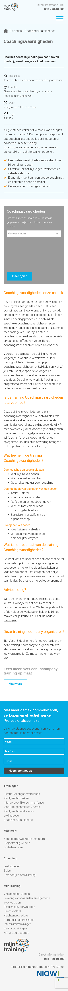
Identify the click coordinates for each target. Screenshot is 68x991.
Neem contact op (20, 770)
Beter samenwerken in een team (24, 838)
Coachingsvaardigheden (19, 820)
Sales (7, 870)
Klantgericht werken (16, 798)
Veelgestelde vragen (17, 894)
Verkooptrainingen (15, 928)
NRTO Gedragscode (16, 932)
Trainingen (15, 31)
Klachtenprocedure (16, 915)
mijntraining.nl (19, 966)
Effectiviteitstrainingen (17, 924)
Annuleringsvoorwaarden (19, 907)
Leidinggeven (12, 815)
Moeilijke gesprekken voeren (22, 807)
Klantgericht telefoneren (19, 811)
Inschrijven (19, 276)
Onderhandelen (13, 847)
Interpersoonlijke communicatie (24, 802)
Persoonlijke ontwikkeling (20, 875)
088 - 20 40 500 (54, 9)
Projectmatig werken (17, 843)
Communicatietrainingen (19, 920)
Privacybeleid (12, 911)
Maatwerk (15, 683)
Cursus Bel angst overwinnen (22, 794)
